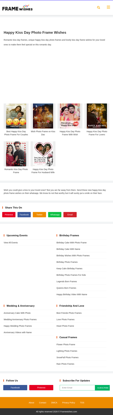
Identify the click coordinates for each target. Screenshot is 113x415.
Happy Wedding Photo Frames (18, 326)
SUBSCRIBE (103, 388)
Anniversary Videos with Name (18, 332)
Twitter (39, 214)
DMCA (54, 402)
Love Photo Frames (65, 319)
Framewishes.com (68, 411)
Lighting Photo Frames (66, 351)
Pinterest (9, 214)
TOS (82, 402)
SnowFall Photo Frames (67, 357)
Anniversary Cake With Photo (17, 313)
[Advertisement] (56, 78)
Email (70, 214)
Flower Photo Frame (65, 344)
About (31, 402)
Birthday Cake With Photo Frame (71, 242)
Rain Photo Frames (65, 364)
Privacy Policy (68, 402)
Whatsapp (55, 214)
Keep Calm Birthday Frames (69, 268)
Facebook (24, 214)
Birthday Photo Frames (67, 262)
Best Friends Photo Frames (69, 313)
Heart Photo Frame (65, 326)
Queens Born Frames (66, 288)
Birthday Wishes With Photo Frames (73, 255)
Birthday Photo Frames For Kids (71, 275)
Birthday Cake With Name (68, 249)
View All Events (11, 242)
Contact (42, 402)
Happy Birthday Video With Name (71, 294)
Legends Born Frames (66, 281)
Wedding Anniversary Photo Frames (20, 319)
